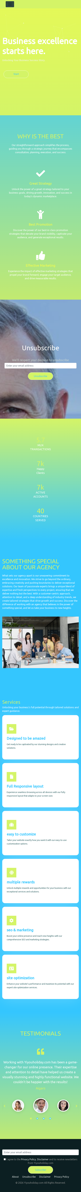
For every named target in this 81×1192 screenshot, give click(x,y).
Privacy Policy (28, 1159)
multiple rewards (21, 882)
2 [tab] (37, 1118)
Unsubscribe (29, 1176)
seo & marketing (20, 930)
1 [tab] (31, 1118)
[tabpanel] (40, 1105)
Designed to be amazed (26, 738)
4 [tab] (50, 1118)
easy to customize (21, 834)
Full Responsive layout (25, 786)
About (15, 1176)
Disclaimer (43, 1159)
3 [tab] (44, 1118)
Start (16, 74)
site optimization (20, 978)
